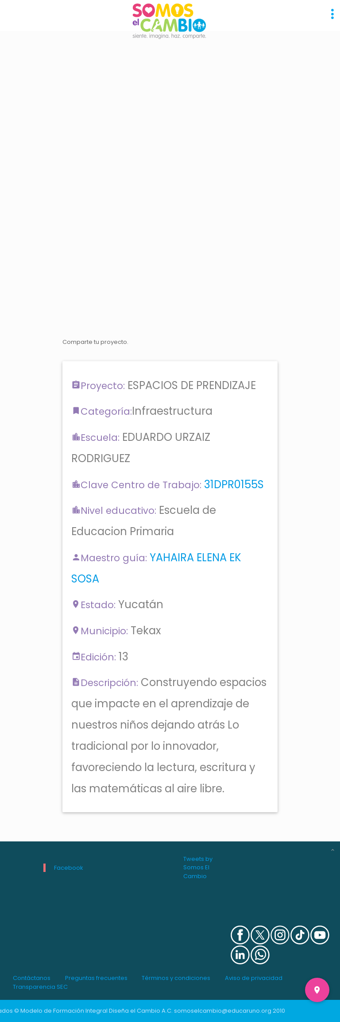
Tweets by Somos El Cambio (197, 867)
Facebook (68, 868)
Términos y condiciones (176, 978)
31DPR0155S (234, 484)
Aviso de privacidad (253, 978)
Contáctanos (31, 978)
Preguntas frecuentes (96, 978)
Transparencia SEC (40, 987)
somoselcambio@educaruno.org (222, 1011)
